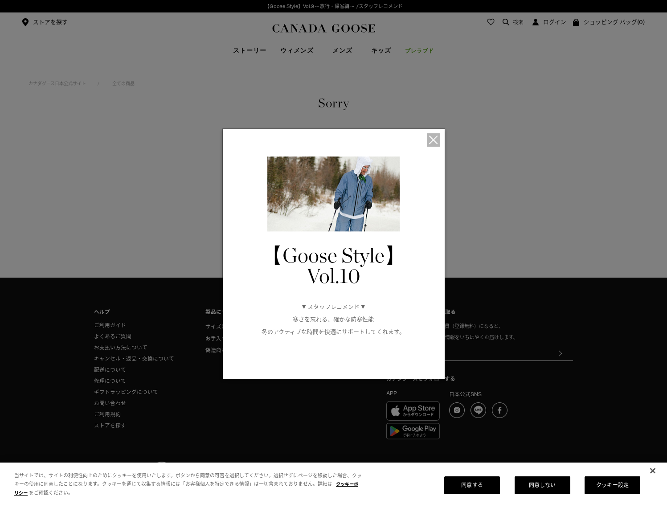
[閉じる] (653, 471)
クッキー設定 (612, 485)
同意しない (542, 485)
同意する (472, 485)
